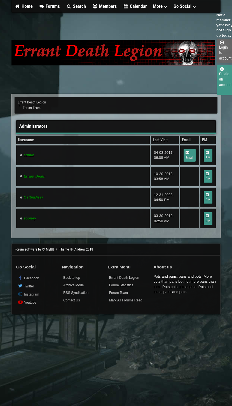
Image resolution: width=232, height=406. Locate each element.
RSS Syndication (75, 293)
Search (76, 6)
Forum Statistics (121, 285)
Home (23, 6)
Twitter (25, 286)
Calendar (135, 6)
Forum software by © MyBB (35, 249)
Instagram (28, 294)
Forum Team (118, 293)
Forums (49, 6)
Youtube (26, 302)
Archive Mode (73, 285)
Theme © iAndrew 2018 (76, 249)
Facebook (28, 277)
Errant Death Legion (32, 102)
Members (104, 6)
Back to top (71, 278)
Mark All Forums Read (125, 300)
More (160, 6)
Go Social (185, 6)
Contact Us (71, 300)
